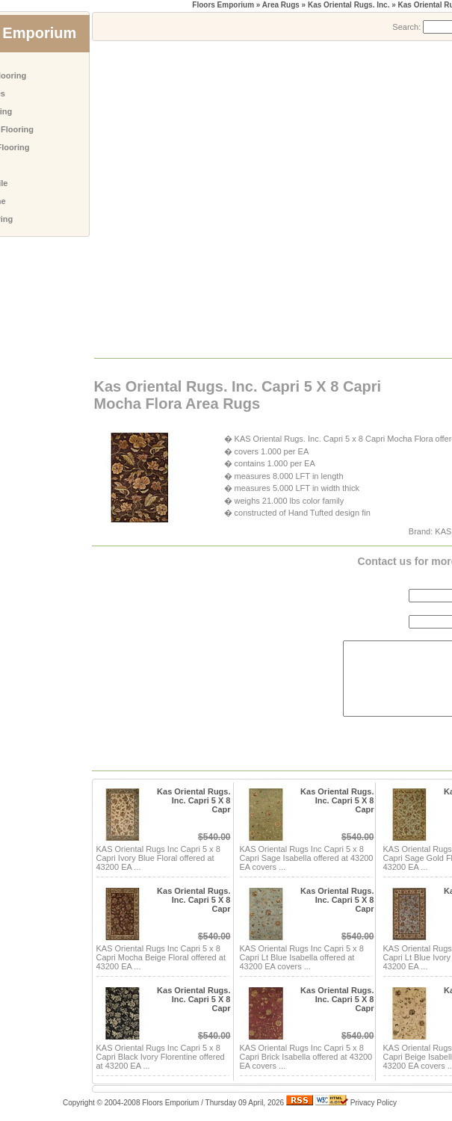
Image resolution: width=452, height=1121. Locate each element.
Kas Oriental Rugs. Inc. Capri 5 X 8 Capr (193, 800)
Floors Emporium (223, 5)
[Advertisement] (154, 198)
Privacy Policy (373, 1103)
